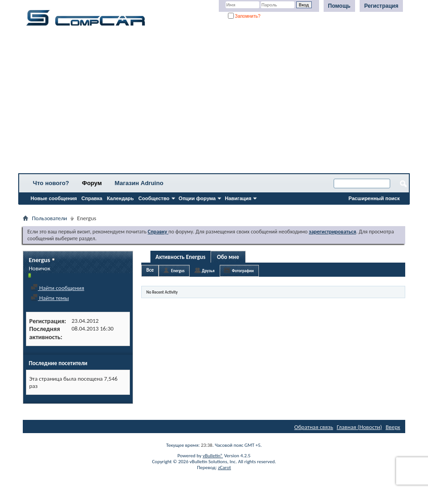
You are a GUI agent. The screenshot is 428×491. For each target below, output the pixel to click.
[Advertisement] (214, 102)
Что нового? (51, 183)
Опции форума (197, 198)
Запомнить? (244, 16)
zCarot (224, 467)
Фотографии (243, 270)
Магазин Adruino (139, 183)
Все (150, 270)
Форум (92, 183)
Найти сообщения (57, 287)
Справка (92, 198)
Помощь (339, 6)
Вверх (393, 427)
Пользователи (49, 218)
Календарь (120, 198)
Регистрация (381, 6)
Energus (178, 270)
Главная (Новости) (359, 427)
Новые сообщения (54, 198)
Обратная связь (313, 427)
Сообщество (154, 198)
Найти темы (50, 298)
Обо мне (228, 256)
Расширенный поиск (374, 198)
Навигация (238, 198)
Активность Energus (180, 256)
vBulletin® (212, 456)
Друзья (208, 270)
